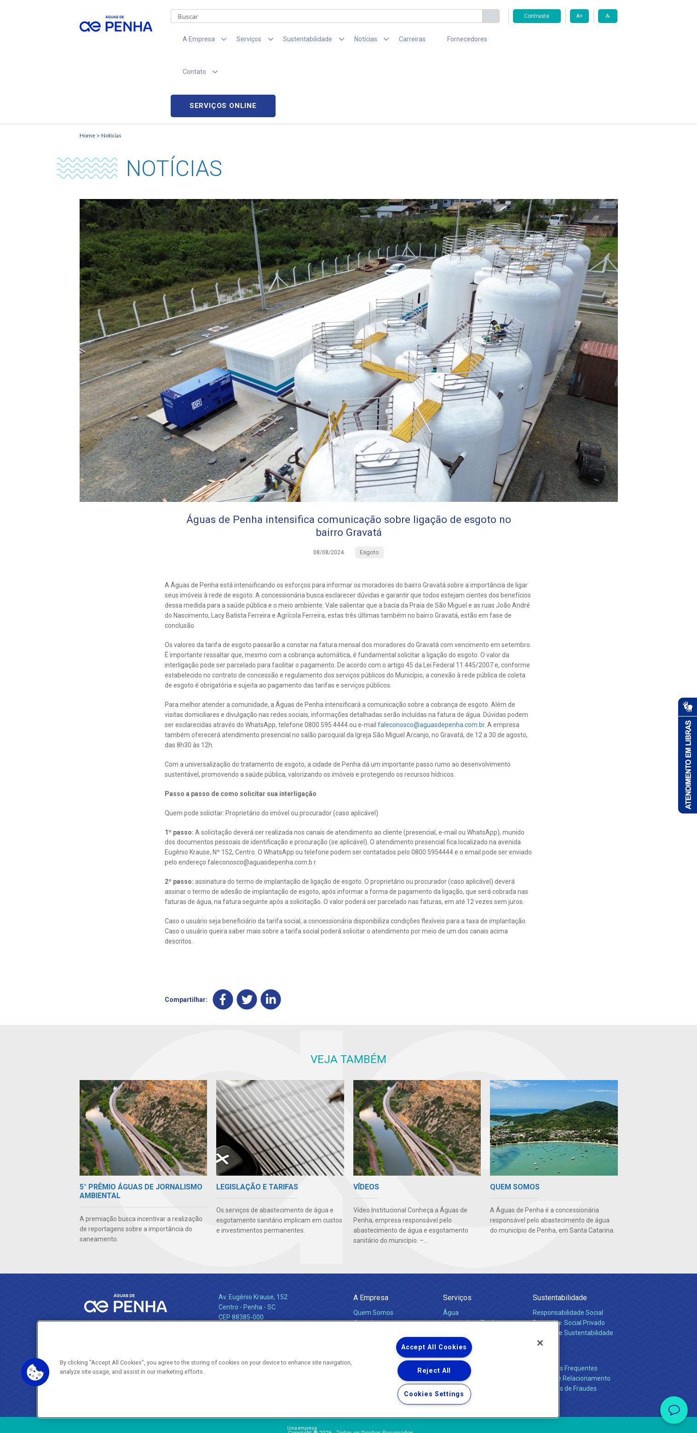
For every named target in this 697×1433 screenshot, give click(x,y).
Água (451, 1250)
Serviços (457, 1235)
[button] (35, 1372)
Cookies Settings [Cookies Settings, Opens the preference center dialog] (434, 1394)
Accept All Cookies (434, 1347)
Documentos (461, 1281)
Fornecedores (434, 41)
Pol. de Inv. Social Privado (569, 1260)
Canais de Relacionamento (572, 1316)
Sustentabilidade (560, 1235)
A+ (579, 16)
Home (87, 71)
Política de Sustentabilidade (573, 1270)
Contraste (536, 16)
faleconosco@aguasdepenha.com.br (431, 662)
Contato (545, 1291)
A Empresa (370, 1235)
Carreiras (385, 41)
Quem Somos (373, 1250)
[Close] (540, 1343)
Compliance (370, 1260)
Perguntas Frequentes (565, 1306)
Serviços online (565, 41)
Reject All (434, 1371)
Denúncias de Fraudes (565, 1326)
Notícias (111, 71)
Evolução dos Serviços (475, 1270)
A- (608, 16)
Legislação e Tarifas (472, 1260)
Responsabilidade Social (568, 1250)
